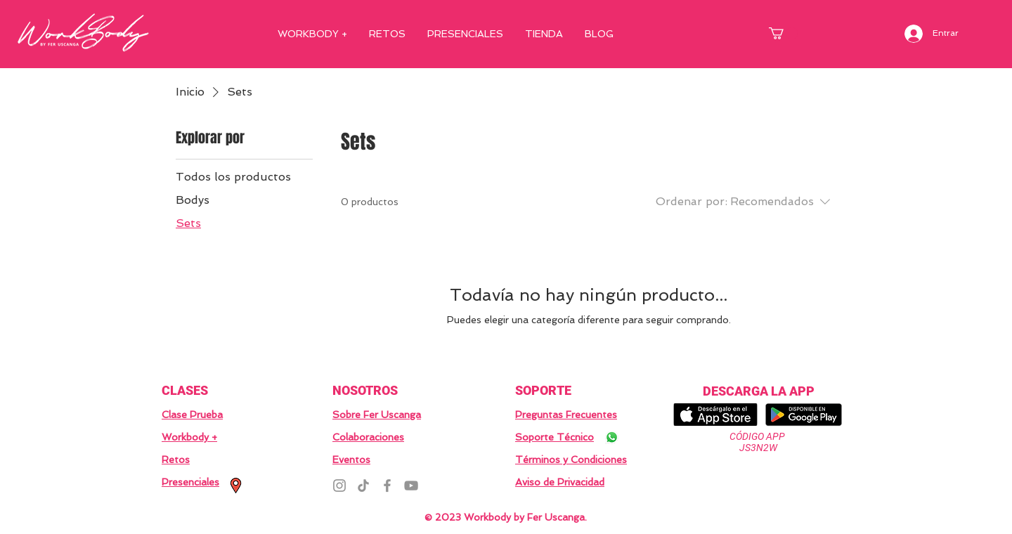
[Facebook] (387, 485)
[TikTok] (363, 485)
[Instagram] (339, 485)
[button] (783, 33)
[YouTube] (411, 485)
